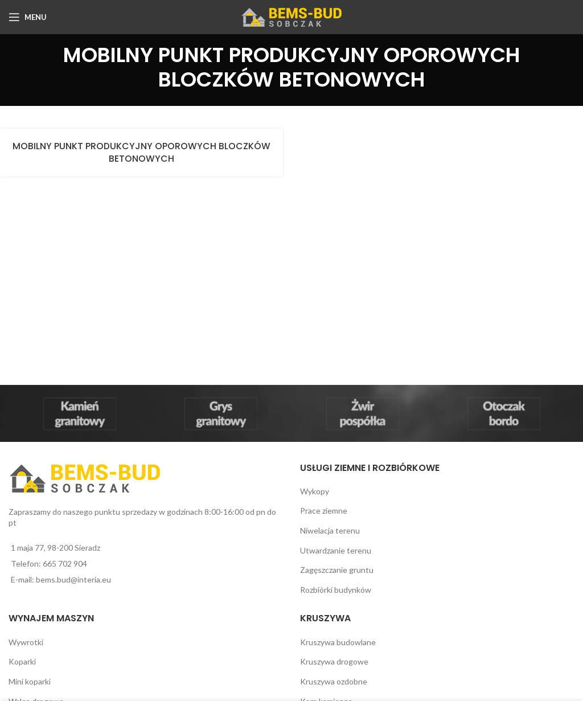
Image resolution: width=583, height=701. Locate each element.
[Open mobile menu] (27, 17)
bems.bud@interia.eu (73, 579)
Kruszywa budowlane (338, 642)
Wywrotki (26, 642)
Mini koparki (30, 681)
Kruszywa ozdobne (333, 681)
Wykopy (314, 491)
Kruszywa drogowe (334, 661)
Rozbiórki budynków (335, 590)
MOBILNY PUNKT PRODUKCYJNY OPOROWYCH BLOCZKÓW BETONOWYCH (141, 152)
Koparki (22, 661)
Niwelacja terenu (330, 530)
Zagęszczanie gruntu (336, 570)
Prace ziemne (323, 510)
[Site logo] (292, 16)
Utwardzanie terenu (335, 550)
